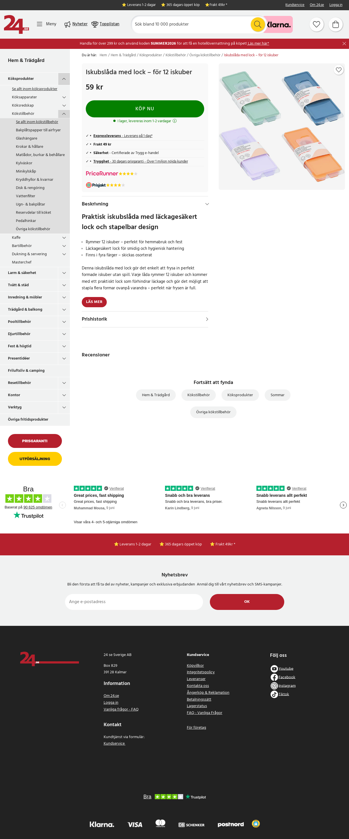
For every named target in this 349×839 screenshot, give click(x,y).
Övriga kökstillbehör (33, 229)
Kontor (14, 395)
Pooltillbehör (19, 322)
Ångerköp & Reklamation (208, 693)
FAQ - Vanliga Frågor (204, 713)
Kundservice (294, 5)
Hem (103, 55)
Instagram (287, 685)
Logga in (335, 5)
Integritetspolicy (201, 672)
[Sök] (199, 24)
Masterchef (22, 262)
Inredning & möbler (25, 297)
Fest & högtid (19, 346)
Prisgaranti (34, 441)
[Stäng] (344, 43)
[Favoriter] (317, 24)
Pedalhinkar (26, 221)
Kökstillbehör (23, 114)
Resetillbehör (19, 383)
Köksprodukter (21, 79)
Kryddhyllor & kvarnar (34, 179)
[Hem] (16, 24)
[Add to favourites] (339, 70)
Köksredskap (23, 105)
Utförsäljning (35, 459)
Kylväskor (24, 163)
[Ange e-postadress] (134, 602)
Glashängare (26, 138)
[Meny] (46, 24)
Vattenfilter (25, 196)
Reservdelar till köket (33, 212)
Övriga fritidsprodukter (28, 419)
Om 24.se (317, 5)
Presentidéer (19, 358)
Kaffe (16, 237)
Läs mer (94, 302)
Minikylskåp (26, 171)
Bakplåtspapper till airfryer (38, 130)
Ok (247, 602)
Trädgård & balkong (25, 309)
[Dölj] (207, 204)
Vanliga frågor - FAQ (121, 709)
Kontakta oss (198, 686)
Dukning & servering (29, 254)
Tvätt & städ (18, 285)
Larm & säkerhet (22, 273)
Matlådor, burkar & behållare (40, 155)
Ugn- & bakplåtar (30, 204)
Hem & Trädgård (26, 61)
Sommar (278, 395)
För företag (196, 727)
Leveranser (196, 679)
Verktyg (15, 407)
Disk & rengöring (30, 188)
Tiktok (284, 694)
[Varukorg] (336, 24)
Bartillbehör (22, 246)
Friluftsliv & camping (26, 370)
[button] (256, 823)
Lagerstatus (197, 706)
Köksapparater (24, 97)
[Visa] (207, 319)
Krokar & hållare (29, 147)
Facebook (287, 677)
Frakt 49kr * (218, 5)
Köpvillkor (195, 666)
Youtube (286, 668)
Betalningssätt (199, 699)
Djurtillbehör (19, 334)
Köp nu (144, 109)
